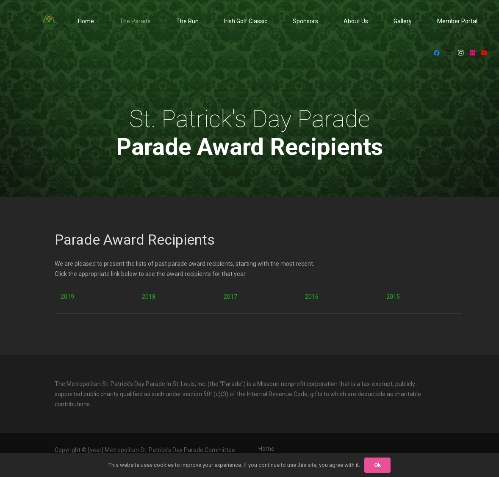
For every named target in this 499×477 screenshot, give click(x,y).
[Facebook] (437, 53)
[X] (449, 53)
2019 (67, 296)
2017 (230, 296)
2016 (312, 296)
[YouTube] (484, 53)
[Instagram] (460, 53)
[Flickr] (472, 53)
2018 (148, 296)
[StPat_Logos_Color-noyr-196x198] (49, 21)
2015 (393, 296)
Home (266, 448)
